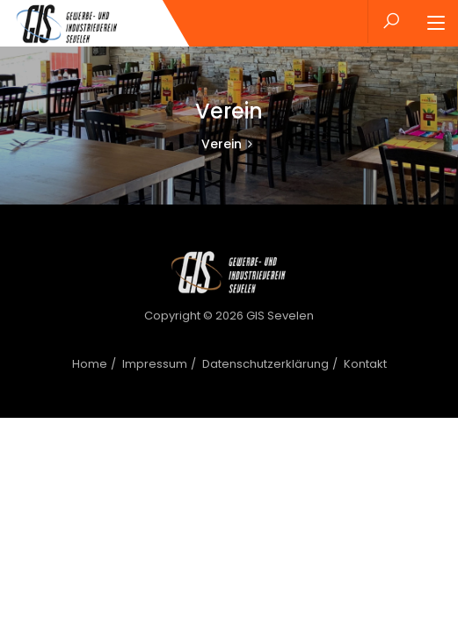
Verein (221, 144)
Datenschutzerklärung (265, 364)
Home (89, 364)
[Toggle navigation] (436, 24)
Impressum (154, 364)
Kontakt (365, 364)
